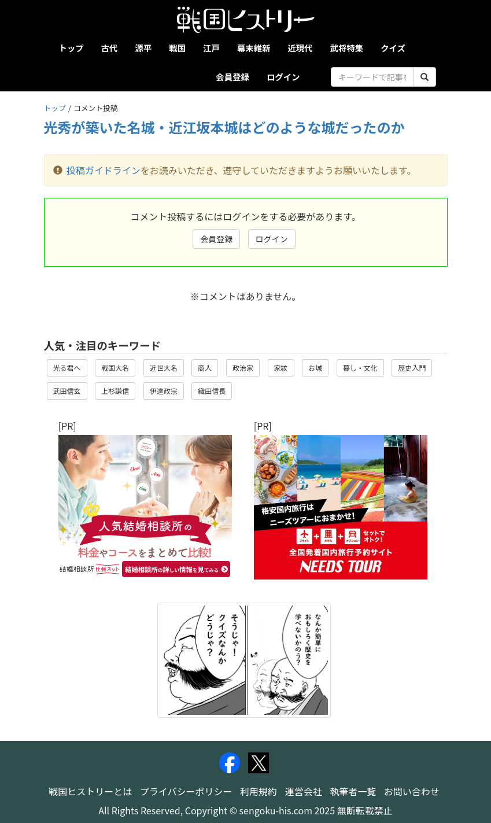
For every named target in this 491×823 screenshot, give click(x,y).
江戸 (211, 48)
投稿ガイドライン (104, 170)
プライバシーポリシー (186, 791)
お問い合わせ (412, 791)
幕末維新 (254, 48)
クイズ (393, 48)
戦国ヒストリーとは (90, 791)
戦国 (177, 48)
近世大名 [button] (164, 367)
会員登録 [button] (216, 239)
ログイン (283, 77)
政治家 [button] (242, 367)
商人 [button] (205, 367)
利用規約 (258, 791)
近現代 (299, 48)
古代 (109, 48)
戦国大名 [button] (115, 367)
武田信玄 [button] (67, 391)
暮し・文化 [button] (360, 367)
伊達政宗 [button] (164, 391)
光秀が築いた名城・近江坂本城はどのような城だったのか (224, 127)
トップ (71, 48)
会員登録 (232, 77)
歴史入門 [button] (412, 367)
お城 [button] (315, 367)
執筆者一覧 (353, 791)
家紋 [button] (281, 367)
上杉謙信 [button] (115, 391)
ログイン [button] (272, 239)
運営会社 (303, 791)
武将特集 (347, 48)
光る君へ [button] (67, 367)
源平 (143, 48)
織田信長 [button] (212, 391)
